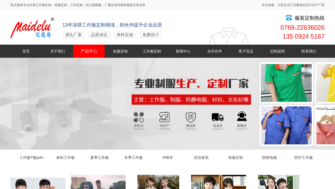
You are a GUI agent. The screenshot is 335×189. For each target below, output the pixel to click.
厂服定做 (111, 5)
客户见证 (246, 51)
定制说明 (277, 51)
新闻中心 (183, 51)
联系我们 (309, 51)
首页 (26, 51)
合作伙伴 (214, 51)
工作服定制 (152, 51)
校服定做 (60, 5)
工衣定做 (76, 5)
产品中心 (89, 51)
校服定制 (120, 51)
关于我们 (57, 51)
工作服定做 (43, 5)
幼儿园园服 (94, 5)
